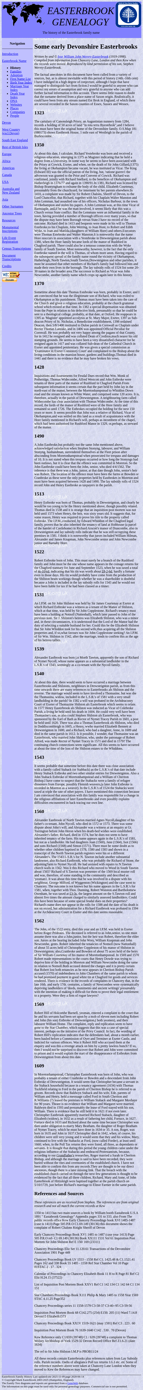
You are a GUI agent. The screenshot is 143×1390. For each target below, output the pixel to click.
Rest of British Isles (15, 147)
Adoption (16, 75)
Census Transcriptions (16, 248)
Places (14, 108)
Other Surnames (12, 206)
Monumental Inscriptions (10, 229)
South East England (15, 140)
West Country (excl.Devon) (11, 131)
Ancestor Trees (12, 213)
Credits (6, 266)
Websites (16, 104)
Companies (17, 112)
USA (5, 182)
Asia (5, 199)
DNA (13, 101)
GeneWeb (72, 1383)
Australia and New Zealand (11, 190)
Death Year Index (17, 95)
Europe (6, 154)
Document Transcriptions (11, 257)
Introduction (10, 54)
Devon (6, 122)
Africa (6, 161)
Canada (7, 175)
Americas (8, 168)
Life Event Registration (10, 239)
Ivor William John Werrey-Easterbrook (83, 56)
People (14, 115)
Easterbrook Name (14, 61)
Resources (9, 220)
